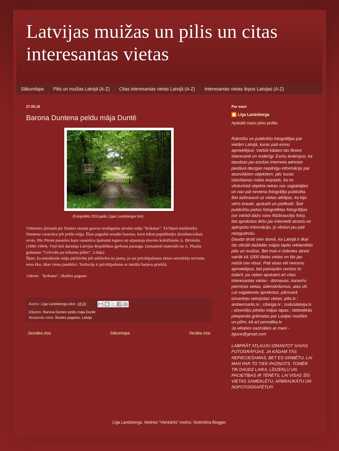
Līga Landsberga (253, 114)
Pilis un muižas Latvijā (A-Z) (81, 89)
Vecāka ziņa (199, 333)
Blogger (219, 422)
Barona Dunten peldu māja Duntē (69, 312)
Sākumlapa (32, 89)
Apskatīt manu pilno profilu (254, 123)
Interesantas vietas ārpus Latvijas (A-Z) (244, 89)
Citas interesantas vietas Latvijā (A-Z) (157, 89)
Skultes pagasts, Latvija (73, 317)
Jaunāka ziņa (39, 333)
